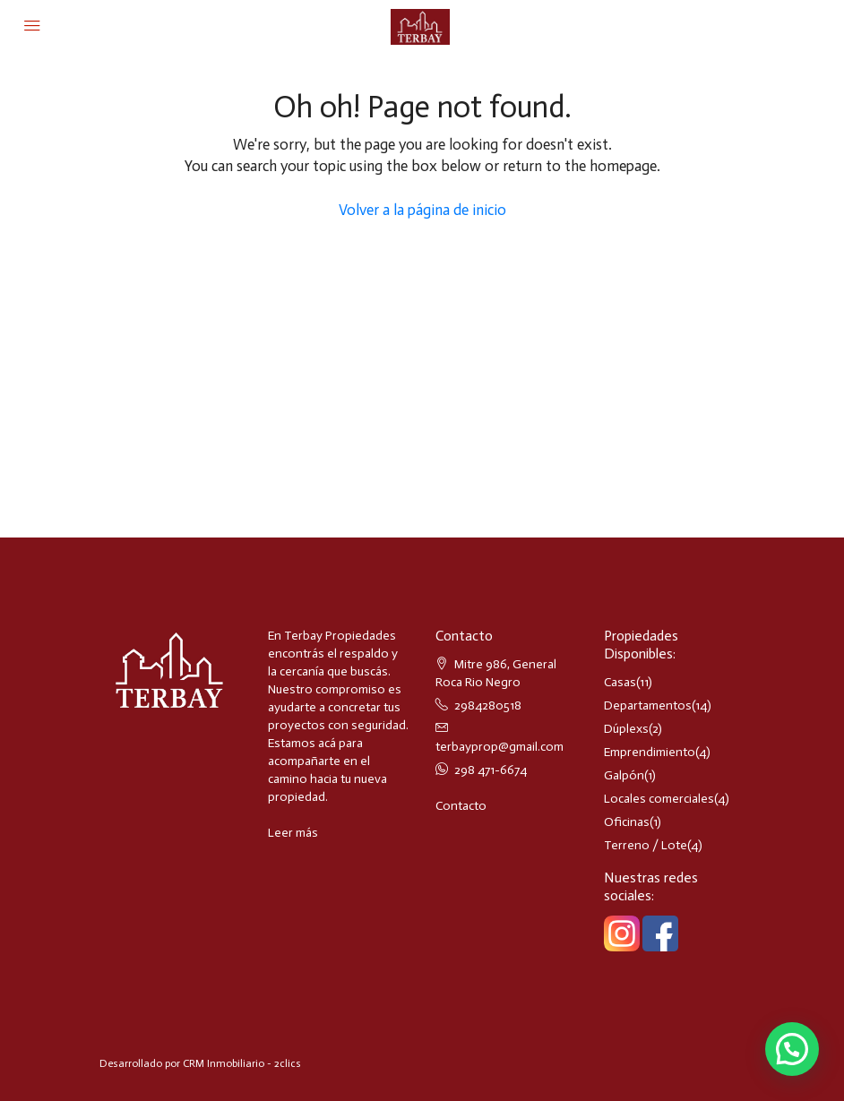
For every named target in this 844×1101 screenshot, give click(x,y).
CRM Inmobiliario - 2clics (242, 1063)
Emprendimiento (649, 752)
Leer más (293, 832)
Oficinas (627, 822)
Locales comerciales (659, 798)
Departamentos (648, 705)
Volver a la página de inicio (422, 210)
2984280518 (487, 705)
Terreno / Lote (645, 845)
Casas (620, 682)
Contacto (461, 805)
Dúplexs (626, 728)
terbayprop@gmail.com (499, 746)
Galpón (624, 775)
